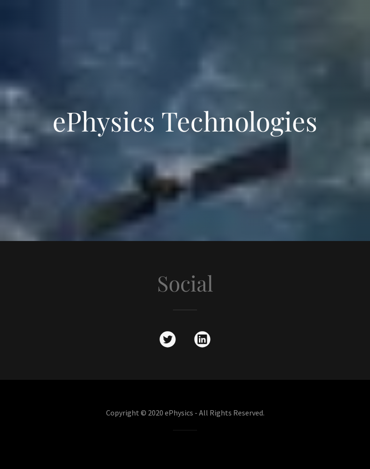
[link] (167, 341)
